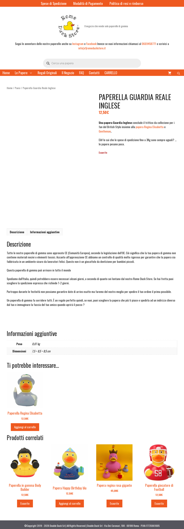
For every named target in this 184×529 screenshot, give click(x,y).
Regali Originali (47, 72)
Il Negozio (68, 72)
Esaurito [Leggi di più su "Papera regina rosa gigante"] (114, 501)
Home (6, 72)
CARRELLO (110, 72)
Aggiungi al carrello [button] (25, 425)
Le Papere (25, 72)
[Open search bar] (179, 72)
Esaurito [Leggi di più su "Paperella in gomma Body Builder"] (25, 501)
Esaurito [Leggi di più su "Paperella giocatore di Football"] (159, 501)
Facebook (91, 44)
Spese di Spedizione (54, 3)
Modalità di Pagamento (88, 3)
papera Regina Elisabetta (150, 127)
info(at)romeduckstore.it (92, 48)
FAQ (81, 72)
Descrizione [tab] (17, 230)
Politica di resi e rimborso (126, 3)
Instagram (78, 44)
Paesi (17, 88)
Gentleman (105, 131)
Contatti (94, 72)
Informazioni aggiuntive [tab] (44, 230)
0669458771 (149, 44)
